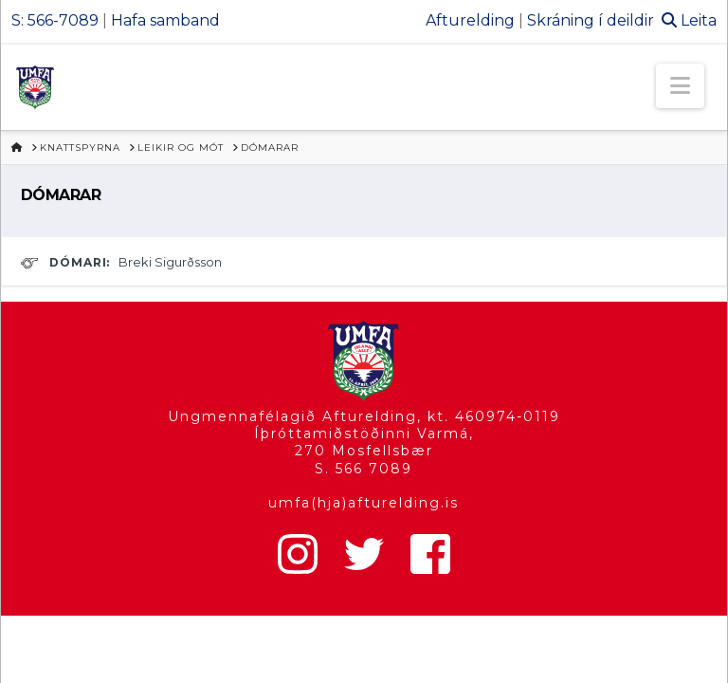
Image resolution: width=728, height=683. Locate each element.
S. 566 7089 (363, 468)
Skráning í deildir (590, 20)
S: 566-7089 (55, 20)
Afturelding (470, 20)
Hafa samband (165, 20)
